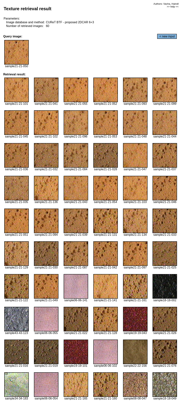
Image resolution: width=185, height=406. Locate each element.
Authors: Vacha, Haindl (166, 3)
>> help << (173, 6)
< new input (167, 36)
